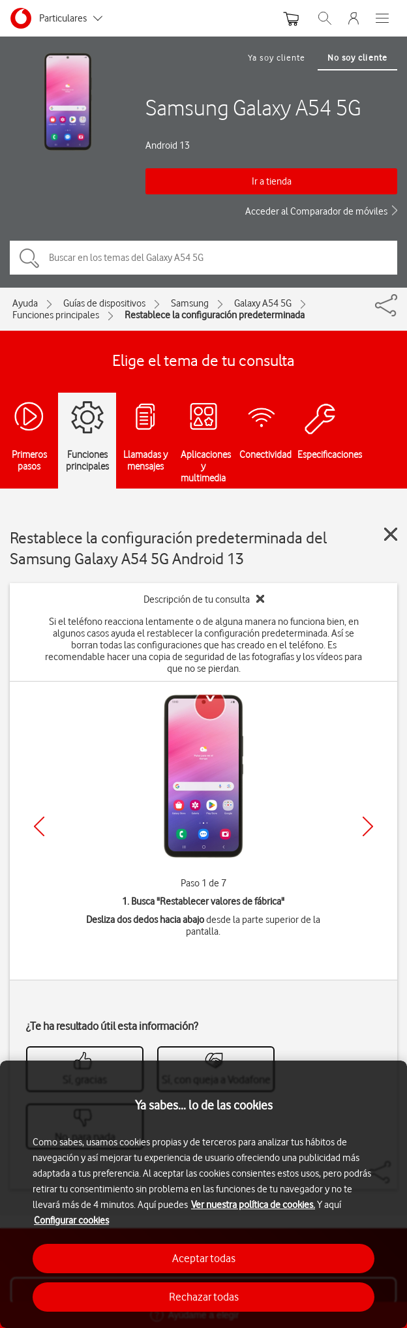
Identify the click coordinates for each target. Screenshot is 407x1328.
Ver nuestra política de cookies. (253, 1205)
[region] (203, 1194)
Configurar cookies (71, 1220)
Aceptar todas (203, 1258)
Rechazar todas (204, 1296)
